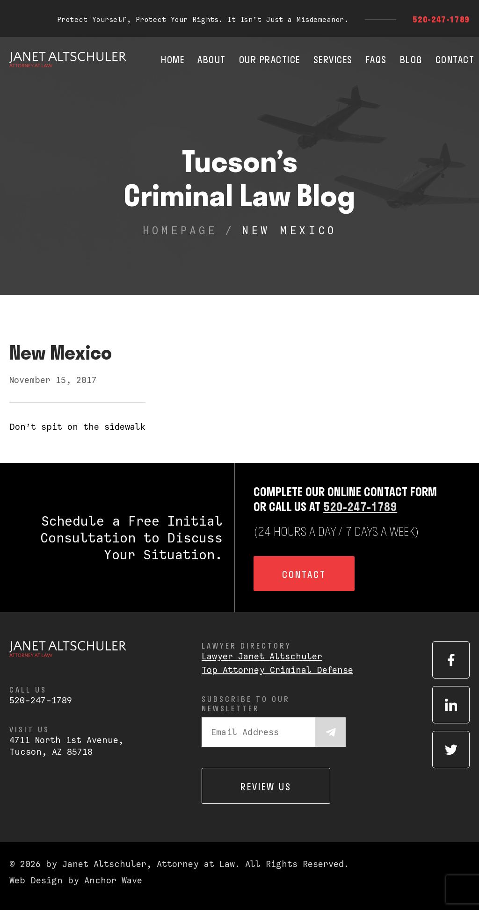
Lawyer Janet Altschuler (262, 656)
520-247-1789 (441, 19)
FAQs (376, 59)
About (211, 59)
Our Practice (269, 59)
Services (333, 59)
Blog (411, 59)
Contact (455, 59)
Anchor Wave (113, 880)
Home (172, 59)
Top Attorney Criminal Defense (277, 670)
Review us (265, 787)
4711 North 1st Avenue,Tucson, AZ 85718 (66, 746)
